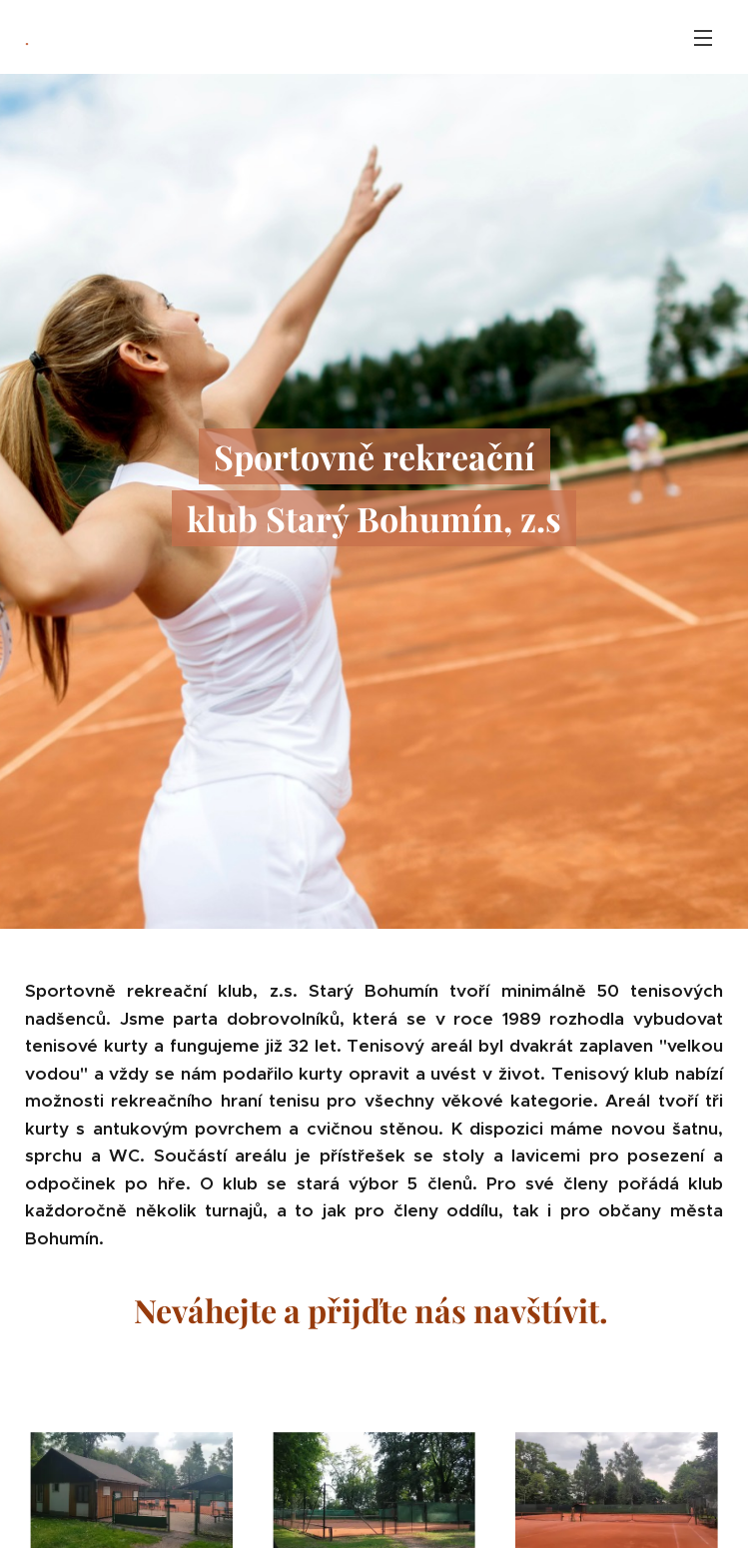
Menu (703, 38)
